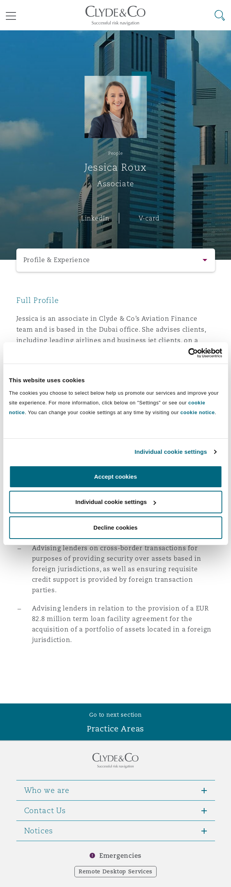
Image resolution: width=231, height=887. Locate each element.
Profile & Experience (56, 260)
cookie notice (197, 412)
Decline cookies (115, 527)
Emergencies (120, 856)
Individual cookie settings (171, 451)
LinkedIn (95, 218)
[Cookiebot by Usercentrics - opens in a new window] (188, 353)
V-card (149, 218)
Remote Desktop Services (115, 871)
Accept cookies (115, 476)
